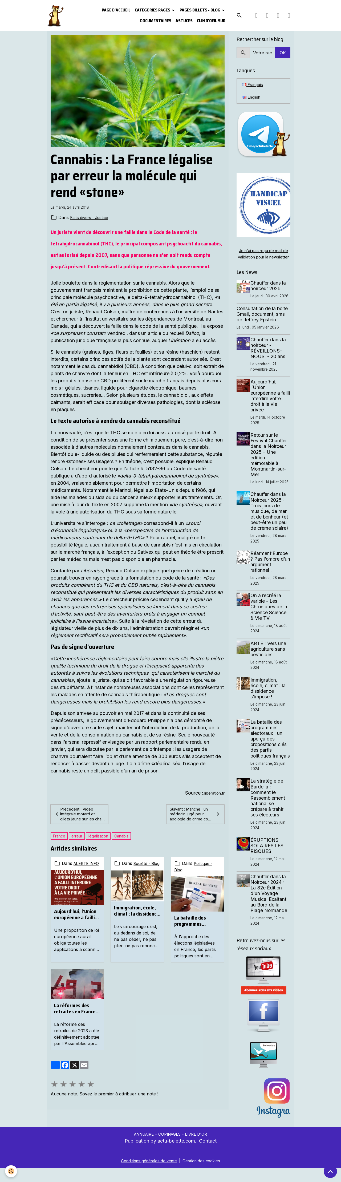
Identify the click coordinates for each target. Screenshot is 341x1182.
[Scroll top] (330, 1171)
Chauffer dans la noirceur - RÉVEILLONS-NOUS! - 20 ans (269, 356)
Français (253, 85)
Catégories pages (153, 10)
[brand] (55, 15)
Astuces (184, 20)
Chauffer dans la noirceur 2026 (269, 293)
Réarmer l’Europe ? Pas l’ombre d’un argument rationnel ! (270, 570)
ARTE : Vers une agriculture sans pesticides (270, 657)
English (252, 98)
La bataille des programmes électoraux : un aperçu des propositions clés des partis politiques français (197, 927)
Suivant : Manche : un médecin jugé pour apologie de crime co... (195, 817)
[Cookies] (11, 1171)
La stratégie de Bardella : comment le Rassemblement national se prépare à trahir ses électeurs (269, 811)
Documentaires (155, 20)
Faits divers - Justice (91, 217)
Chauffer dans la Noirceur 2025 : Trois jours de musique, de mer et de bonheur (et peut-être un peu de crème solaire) (271, 519)
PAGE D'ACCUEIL (116, 10)
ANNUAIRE (141, 1148)
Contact (208, 1154)
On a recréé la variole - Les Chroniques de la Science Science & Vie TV (270, 615)
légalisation (98, 842)
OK (283, 52)
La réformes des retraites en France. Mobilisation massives (75, 1015)
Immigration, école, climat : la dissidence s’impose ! (136, 924)
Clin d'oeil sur (211, 20)
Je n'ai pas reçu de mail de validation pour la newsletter (263, 259)
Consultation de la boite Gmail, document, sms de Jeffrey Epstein (262, 322)
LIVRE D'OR (199, 1148)
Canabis (121, 842)
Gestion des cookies (204, 1174)
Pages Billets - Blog (200, 10)
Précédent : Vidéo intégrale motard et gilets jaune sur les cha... (76, 817)
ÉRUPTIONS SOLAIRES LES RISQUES (268, 859)
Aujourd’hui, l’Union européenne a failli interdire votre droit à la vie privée (76, 927)
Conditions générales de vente (147, 1174)
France (59, 842)
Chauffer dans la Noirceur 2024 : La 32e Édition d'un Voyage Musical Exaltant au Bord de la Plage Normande (270, 907)
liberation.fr (213, 793)
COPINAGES (170, 1148)
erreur (76, 842)
